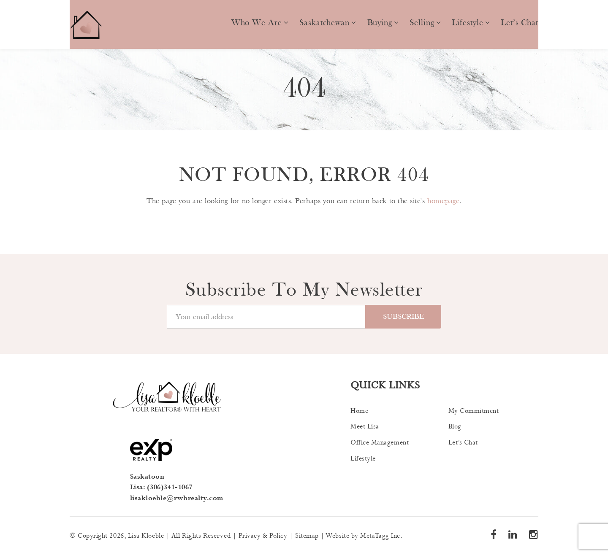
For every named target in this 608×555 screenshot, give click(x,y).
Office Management (379, 442)
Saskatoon (147, 476)
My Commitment (473, 411)
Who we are (256, 23)
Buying (379, 23)
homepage (443, 201)
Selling (422, 23)
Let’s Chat (519, 23)
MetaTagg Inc (380, 535)
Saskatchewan (324, 23)
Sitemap (307, 535)
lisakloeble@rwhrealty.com (177, 498)
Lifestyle (467, 23)
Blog (454, 426)
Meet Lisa (364, 426)
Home (359, 411)
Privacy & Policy (263, 535)
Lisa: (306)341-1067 (161, 487)
